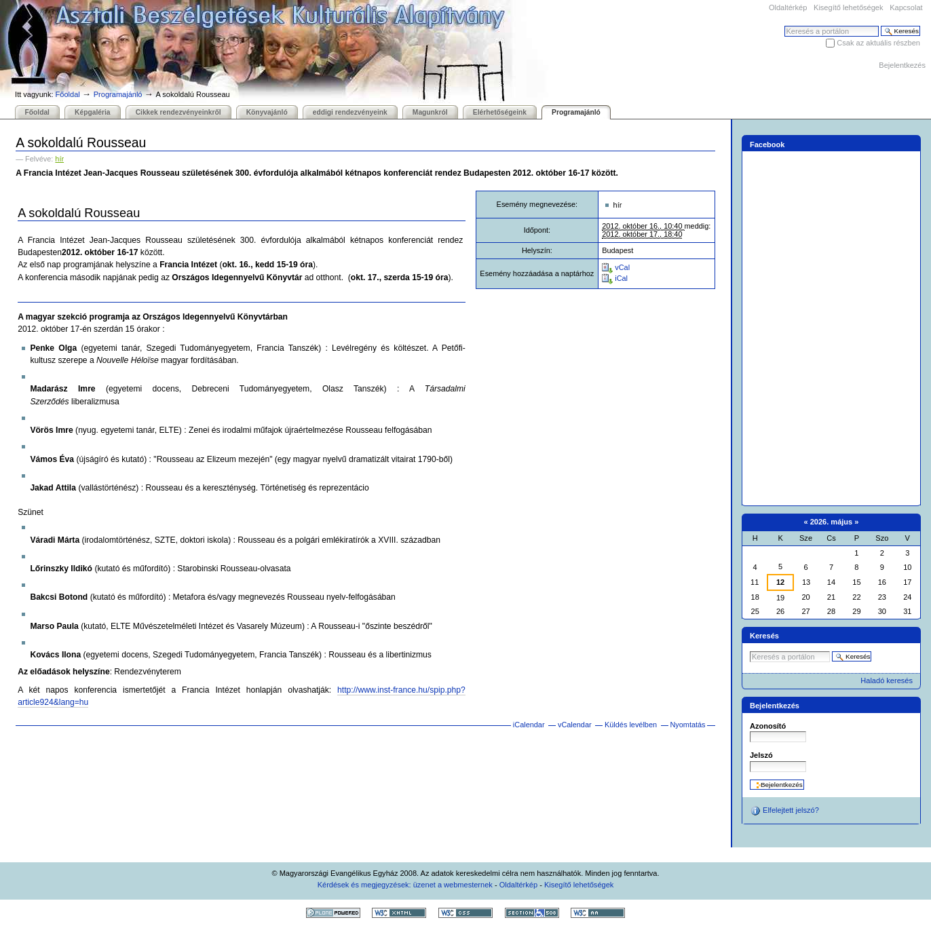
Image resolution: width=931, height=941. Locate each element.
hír (59, 159)
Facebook (767, 144)
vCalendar (575, 725)
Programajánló (118, 94)
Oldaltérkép (788, 7)
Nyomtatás (687, 725)
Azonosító (768, 726)
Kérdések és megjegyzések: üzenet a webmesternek (405, 885)
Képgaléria (92, 112)
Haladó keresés (886, 680)
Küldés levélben (631, 725)
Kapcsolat (906, 7)
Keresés (764, 636)
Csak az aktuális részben (878, 43)
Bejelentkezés (902, 65)
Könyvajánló (267, 112)
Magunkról (430, 112)
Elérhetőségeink (500, 112)
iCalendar (529, 725)
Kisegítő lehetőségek (848, 7)
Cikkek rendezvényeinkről (178, 112)
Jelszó (761, 755)
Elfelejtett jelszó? (784, 810)
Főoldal (68, 94)
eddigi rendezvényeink (350, 112)
